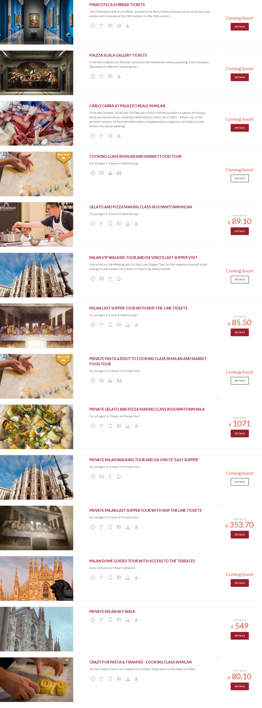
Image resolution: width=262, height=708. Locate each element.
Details (240, 26)
